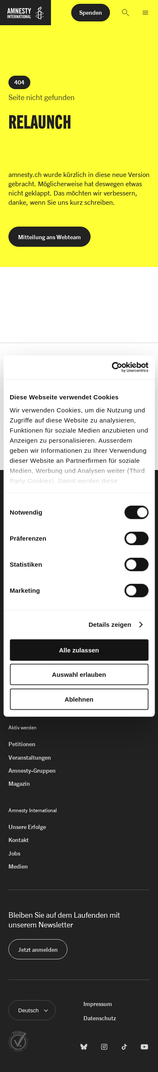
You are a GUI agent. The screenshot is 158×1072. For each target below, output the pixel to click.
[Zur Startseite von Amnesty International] (25, 16)
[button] (125, 12)
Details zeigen (109, 624)
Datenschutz (99, 1018)
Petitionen (21, 743)
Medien (18, 866)
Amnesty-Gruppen (32, 770)
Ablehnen (78, 698)
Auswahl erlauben (79, 674)
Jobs (14, 853)
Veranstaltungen (29, 757)
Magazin (19, 783)
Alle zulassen (79, 649)
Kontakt (18, 839)
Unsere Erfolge (27, 826)
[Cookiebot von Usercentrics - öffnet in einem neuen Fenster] (112, 367)
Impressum (97, 1003)
